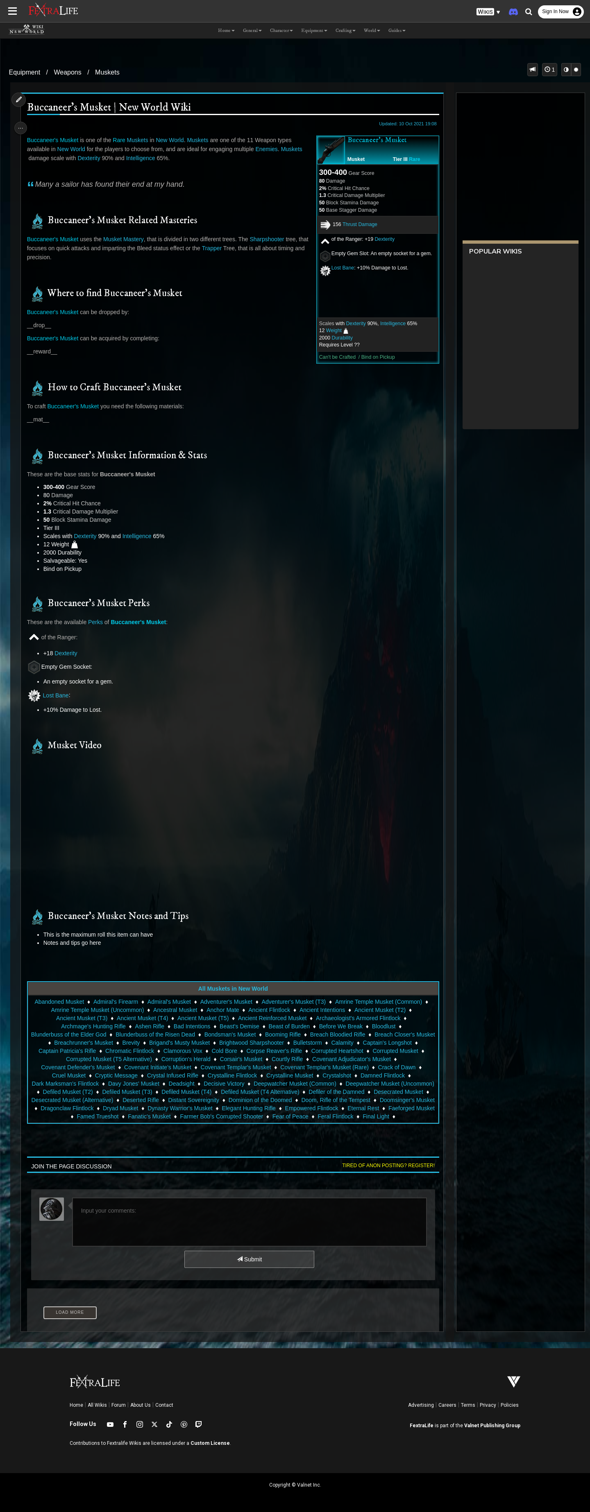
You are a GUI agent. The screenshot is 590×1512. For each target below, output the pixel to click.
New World (172, 140)
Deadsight (225, 1083)
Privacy (488, 1405)
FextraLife (421, 1425)
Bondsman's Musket (260, 1034)
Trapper (226, 248)
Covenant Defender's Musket (77, 1067)
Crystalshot (336, 1075)
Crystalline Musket (289, 1075)
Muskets (107, 72)
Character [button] (281, 30)
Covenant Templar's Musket (235, 1067)
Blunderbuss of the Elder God (98, 1034)
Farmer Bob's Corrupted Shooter (341, 1116)
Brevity (190, 1042)
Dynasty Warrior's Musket (321, 1108)
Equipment (25, 72)
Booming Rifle (312, 1034)
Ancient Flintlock (269, 1010)
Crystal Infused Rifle (172, 1075)
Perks (98, 622)
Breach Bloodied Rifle (367, 1034)
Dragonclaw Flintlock (208, 1108)
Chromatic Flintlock (185, 1051)
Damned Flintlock (382, 1075)
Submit (248, 1259)
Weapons (67, 72)
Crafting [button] (346, 30)
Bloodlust (383, 1026)
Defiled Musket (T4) (292, 1092)
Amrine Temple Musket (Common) (378, 1001)
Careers (447, 1405)
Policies (510, 1405)
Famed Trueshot (217, 1116)
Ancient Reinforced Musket (272, 1018)
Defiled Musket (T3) (233, 1092)
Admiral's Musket (169, 1001)
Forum (118, 1405)
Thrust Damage (356, 224)
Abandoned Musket (59, 1001)
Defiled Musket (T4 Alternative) (366, 1092)
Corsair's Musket (268, 1059)
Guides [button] (397, 30)
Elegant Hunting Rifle (390, 1108)
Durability (338, 338)
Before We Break (340, 1026)
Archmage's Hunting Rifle (93, 1026)
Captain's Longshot (60, 1051)
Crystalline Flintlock (232, 1075)
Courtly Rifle (314, 1059)
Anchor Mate (222, 1010)
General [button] (252, 30)
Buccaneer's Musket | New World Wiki (111, 108)
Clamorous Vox (239, 1051)
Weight (330, 330)
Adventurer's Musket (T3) (293, 1001)
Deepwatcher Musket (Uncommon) (95, 1092)
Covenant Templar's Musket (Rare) (324, 1067)
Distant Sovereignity (321, 1100)
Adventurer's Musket (226, 1001)
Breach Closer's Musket (73, 1042)
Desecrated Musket (125, 1100)
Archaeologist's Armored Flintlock (357, 1018)
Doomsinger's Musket (145, 1108)
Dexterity (381, 239)
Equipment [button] (314, 30)
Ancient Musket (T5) (202, 1018)
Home (76, 1405)
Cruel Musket (68, 1075)
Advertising (421, 1405)
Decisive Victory (267, 1083)
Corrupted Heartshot (394, 1051)
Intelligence (389, 323)
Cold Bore (280, 1051)
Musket (352, 159)
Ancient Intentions (322, 1010)
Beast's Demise (239, 1026)
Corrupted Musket (61, 1059)
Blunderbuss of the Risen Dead (185, 1034)
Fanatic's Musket (268, 1116)
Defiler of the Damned (63, 1100)
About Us (140, 1405)
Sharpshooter (269, 239)
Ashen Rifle (149, 1026)
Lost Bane (338, 268)
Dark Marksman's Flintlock (109, 1083)
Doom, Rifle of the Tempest (73, 1108)
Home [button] (226, 30)
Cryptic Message (116, 1075)
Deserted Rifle (269, 1100)
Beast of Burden (288, 1026)
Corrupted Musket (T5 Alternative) (136, 1059)
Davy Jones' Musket (177, 1083)
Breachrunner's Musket (142, 1042)
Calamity (401, 1042)
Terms (468, 1405)
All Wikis (97, 1405)
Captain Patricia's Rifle (123, 1051)
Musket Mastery (126, 239)
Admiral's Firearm (115, 1001)
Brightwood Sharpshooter (310, 1042)
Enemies (269, 149)
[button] (488, 12)
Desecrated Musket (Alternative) (200, 1100)
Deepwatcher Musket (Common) (338, 1083)
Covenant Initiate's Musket (157, 1067)
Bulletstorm (366, 1042)
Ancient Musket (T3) (81, 1018)
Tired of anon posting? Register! (384, 1165)
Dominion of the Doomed (388, 1100)
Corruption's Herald (212, 1059)
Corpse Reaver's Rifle (330, 1051)
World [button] (372, 30)
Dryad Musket (261, 1108)
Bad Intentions (191, 1026)
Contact (164, 1405)
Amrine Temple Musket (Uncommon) (96, 1010)
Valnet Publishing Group (492, 1425)
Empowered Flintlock (64, 1116)
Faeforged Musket (164, 1116)
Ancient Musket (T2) (379, 1010)
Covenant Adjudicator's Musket (378, 1059)
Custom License (210, 1443)
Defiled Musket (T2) (174, 1092)
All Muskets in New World (232, 988)
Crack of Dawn (396, 1067)
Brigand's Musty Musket (238, 1042)
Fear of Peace (410, 1116)
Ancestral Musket (175, 1010)
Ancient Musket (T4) (142, 1018)
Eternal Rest (116, 1116)
